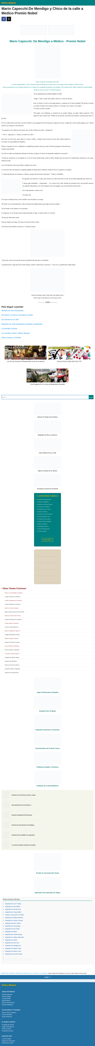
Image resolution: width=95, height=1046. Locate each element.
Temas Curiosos (6, 1029)
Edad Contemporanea (8, 1002)
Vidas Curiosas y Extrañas (11, 338)
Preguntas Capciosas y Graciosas (47, 730)
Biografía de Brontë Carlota (13, 954)
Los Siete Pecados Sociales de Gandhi (24, 845)
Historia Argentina (7, 994)
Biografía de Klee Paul (12, 943)
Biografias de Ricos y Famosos (47, 435)
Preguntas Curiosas (7, 1031)
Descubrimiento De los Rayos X (21, 805)
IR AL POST (47, 539)
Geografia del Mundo (8, 1024)
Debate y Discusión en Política (14, 915)
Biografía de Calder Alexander (14, 937)
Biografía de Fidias (11, 931)
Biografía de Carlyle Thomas (14, 920)
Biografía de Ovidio (11, 940)
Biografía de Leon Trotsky (13, 903)
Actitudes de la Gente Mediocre (47, 786)
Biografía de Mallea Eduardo (14, 917)
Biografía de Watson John (13, 951)
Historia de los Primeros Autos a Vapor (24, 795)
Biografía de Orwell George (13, 934)
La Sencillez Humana (9, 329)
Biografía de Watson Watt (13, 948)
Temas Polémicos (7, 1016)
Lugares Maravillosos (8, 1026)
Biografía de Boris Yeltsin (13, 923)
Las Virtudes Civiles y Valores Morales (15, 333)
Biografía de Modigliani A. (13, 945)
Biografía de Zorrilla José (13, 909)
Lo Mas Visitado (6, 1039)
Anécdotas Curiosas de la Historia (47, 488)
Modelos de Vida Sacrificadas (12, 310)
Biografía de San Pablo (12, 929)
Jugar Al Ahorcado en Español (47, 692)
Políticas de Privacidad (8, 1041)
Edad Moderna (6, 1000)
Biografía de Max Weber (12, 906)
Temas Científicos (7, 1014)
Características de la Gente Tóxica (47, 748)
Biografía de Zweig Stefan (13, 912)
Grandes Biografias (7, 1004)
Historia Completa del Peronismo (22, 815)
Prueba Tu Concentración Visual (47, 873)
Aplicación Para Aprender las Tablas (47, 892)
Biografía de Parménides (13, 926)
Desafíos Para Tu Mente (47, 711)
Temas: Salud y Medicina (9, 1012)
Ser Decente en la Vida (10, 319)
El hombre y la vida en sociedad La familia (17, 315)
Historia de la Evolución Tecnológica (23, 825)
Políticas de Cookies (8, 1043)
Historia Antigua (6, 996)
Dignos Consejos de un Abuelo (47, 471)
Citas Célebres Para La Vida (47, 453)
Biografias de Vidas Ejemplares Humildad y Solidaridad (21, 324)
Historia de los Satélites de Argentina (23, 835)
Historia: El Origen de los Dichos (47, 417)
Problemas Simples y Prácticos (47, 767)
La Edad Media (6, 998)
